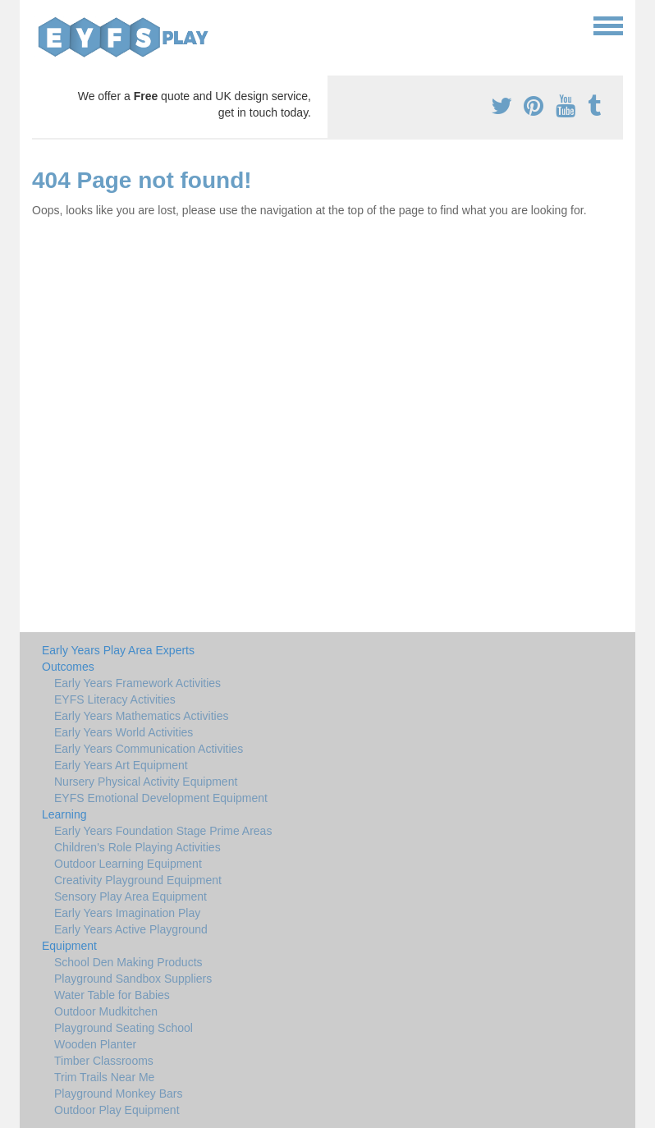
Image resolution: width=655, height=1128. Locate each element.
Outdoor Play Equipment (117, 1110)
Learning (64, 814)
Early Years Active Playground (131, 929)
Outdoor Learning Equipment (128, 863)
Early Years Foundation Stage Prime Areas (163, 830)
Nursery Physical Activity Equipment (145, 781)
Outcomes (68, 666)
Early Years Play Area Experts (118, 650)
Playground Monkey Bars (118, 1093)
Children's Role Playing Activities (137, 847)
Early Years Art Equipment (121, 765)
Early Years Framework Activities (137, 683)
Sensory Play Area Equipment (130, 896)
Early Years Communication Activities (148, 748)
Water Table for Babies (112, 995)
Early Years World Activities (123, 732)
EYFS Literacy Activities (115, 699)
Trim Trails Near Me (104, 1077)
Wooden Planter (95, 1044)
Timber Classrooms (103, 1060)
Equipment (69, 945)
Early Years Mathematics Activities (141, 715)
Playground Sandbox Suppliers (133, 978)
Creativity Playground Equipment (138, 880)
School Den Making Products (128, 962)
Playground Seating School (123, 1027)
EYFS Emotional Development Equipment (161, 798)
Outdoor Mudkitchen (106, 1011)
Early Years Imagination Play (127, 912)
